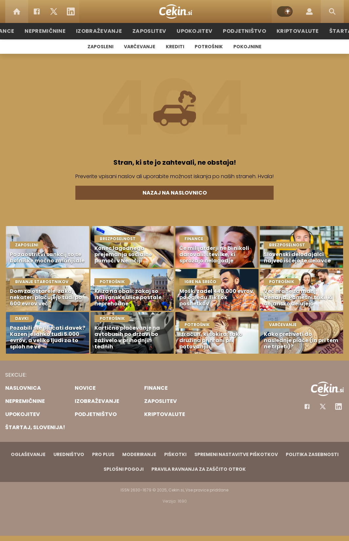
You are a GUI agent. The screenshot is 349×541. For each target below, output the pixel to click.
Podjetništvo (241, 31)
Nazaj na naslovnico (175, 193)
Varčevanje (139, 46)
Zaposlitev (152, 31)
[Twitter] (53, 11)
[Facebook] (36, 11)
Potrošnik (209, 46)
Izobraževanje (106, 31)
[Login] (309, 11)
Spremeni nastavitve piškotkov (236, 454)
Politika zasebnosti (312, 454)
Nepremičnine (56, 31)
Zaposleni (100, 46)
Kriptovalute (290, 31)
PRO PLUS (103, 454)
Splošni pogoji (124, 469)
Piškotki (175, 454)
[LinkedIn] (70, 11)
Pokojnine (247, 46)
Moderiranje (139, 454)
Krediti (175, 46)
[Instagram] (338, 406)
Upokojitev (195, 31)
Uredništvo (68, 454)
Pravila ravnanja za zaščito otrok (198, 469)
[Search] (332, 11)
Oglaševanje (28, 454)
